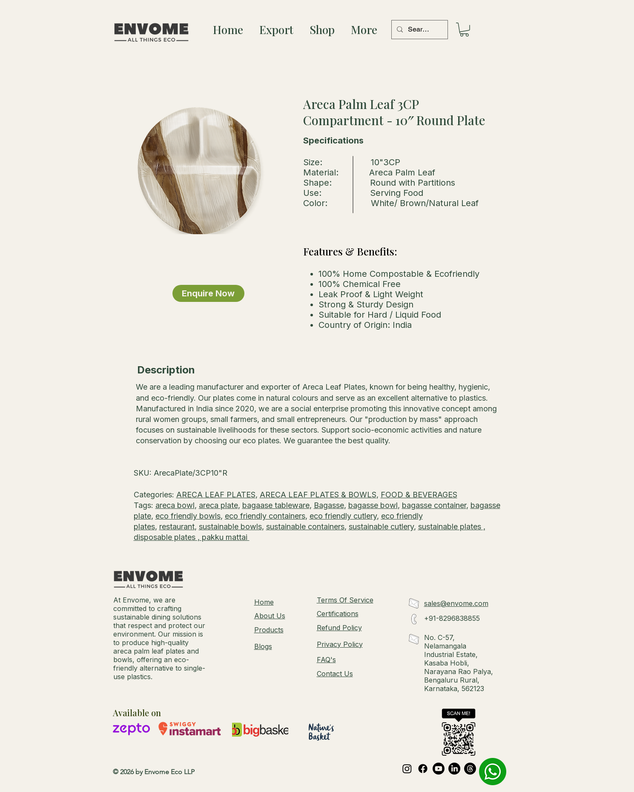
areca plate (218, 505)
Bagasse (329, 505)
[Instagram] (407, 769)
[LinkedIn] (454, 769)
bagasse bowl (373, 505)
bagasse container (434, 505)
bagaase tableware (276, 505)
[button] (464, 30)
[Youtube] (439, 769)
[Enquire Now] (208, 293)
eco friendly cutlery (343, 515)
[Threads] (470, 769)
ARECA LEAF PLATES (215, 494)
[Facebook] (423, 769)
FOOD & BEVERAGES (419, 494)
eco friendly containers (265, 515)
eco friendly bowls (188, 515)
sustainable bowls (230, 526)
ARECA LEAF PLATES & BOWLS (318, 494)
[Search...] (419, 29)
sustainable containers (305, 526)
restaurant (177, 526)
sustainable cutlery (381, 526)
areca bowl (175, 505)
